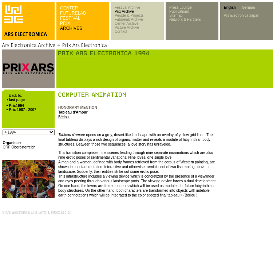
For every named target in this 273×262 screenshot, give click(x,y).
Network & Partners (185, 19)
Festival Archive (127, 7)
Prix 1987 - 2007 (22, 110)
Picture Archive (127, 27)
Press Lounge (180, 7)
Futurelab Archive (129, 19)
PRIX (65, 23)
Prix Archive (124, 11)
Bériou (63, 117)
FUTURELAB (73, 13)
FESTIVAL (70, 18)
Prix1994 (16, 106)
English (230, 7)
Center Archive (127, 23)
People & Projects (129, 15)
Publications (179, 11)
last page (17, 100)
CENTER (69, 8)
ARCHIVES (71, 28)
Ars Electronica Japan (241, 15)
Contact (121, 31)
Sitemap (176, 15)
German (248, 7)
